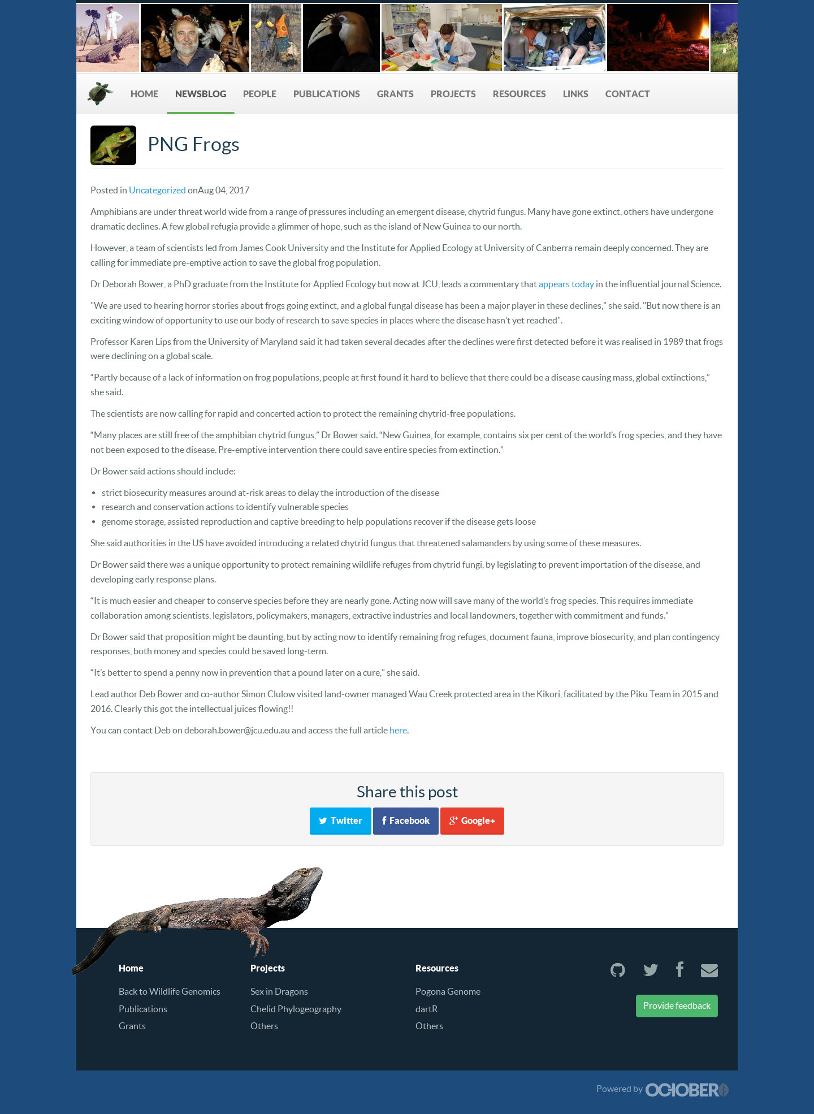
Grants (395, 94)
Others (264, 1026)
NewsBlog (200, 94)
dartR (426, 1009)
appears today (566, 284)
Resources (519, 94)
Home (144, 94)
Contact (627, 94)
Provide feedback (677, 1005)
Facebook (406, 820)
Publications (326, 94)
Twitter (340, 820)
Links (575, 94)
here (398, 730)
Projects (453, 94)
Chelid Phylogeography (295, 1009)
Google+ (472, 820)
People (259, 94)
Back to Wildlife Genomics (169, 991)
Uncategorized (157, 190)
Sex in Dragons (279, 991)
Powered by (662, 1088)
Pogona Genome (447, 991)
